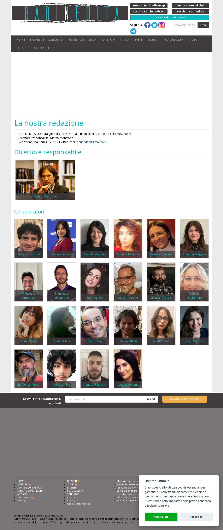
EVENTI (140, 39)
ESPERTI (154, 39)
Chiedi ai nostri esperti (129, 480)
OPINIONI (109, 39)
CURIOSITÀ (55, 39)
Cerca (203, 25)
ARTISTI (125, 39)
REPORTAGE (75, 39)
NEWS (20, 500)
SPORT (93, 39)
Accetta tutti (161, 516)
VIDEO (193, 39)
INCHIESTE (36, 39)
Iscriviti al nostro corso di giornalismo (137, 494)
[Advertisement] (111, 85)
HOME (20, 39)
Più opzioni (196, 516)
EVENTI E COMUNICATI (29, 490)
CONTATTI (41, 48)
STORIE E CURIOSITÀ (28, 487)
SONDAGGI (73, 494)
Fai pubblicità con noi (128, 487)
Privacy (71, 500)
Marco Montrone (45, 196)
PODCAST (23, 48)
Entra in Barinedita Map (130, 500)
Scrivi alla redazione (128, 484)
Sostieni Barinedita (127, 490)
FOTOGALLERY (174, 39)
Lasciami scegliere (157, 505)
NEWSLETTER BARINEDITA (42, 401)
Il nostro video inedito (184, 399)
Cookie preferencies (78, 503)
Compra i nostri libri (128, 497)
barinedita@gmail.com (92, 142)
